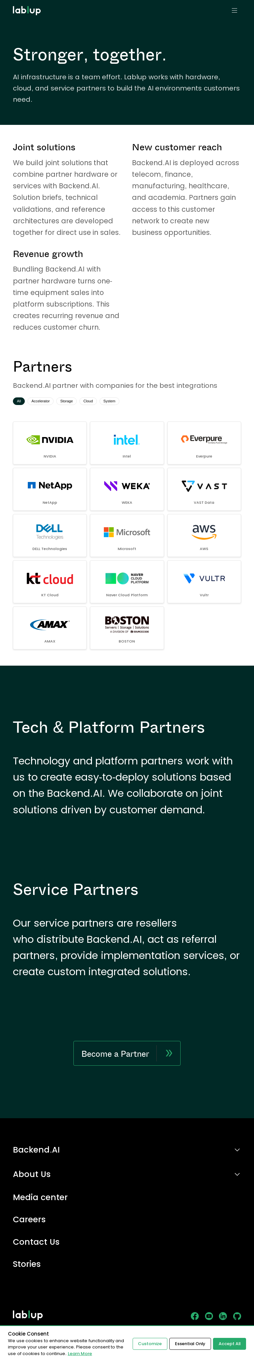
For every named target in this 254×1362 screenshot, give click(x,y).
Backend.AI (36, 1149)
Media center (40, 1198)
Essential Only (189, 1343)
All (20, 402)
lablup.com (27, 2)
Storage (80, 402)
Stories (27, 1264)
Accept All (229, 1343)
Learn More (80, 1353)
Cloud (107, 402)
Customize (148, 1343)
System (133, 402)
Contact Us (36, 1242)
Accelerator (47, 402)
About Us (32, 1174)
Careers (29, 1220)
